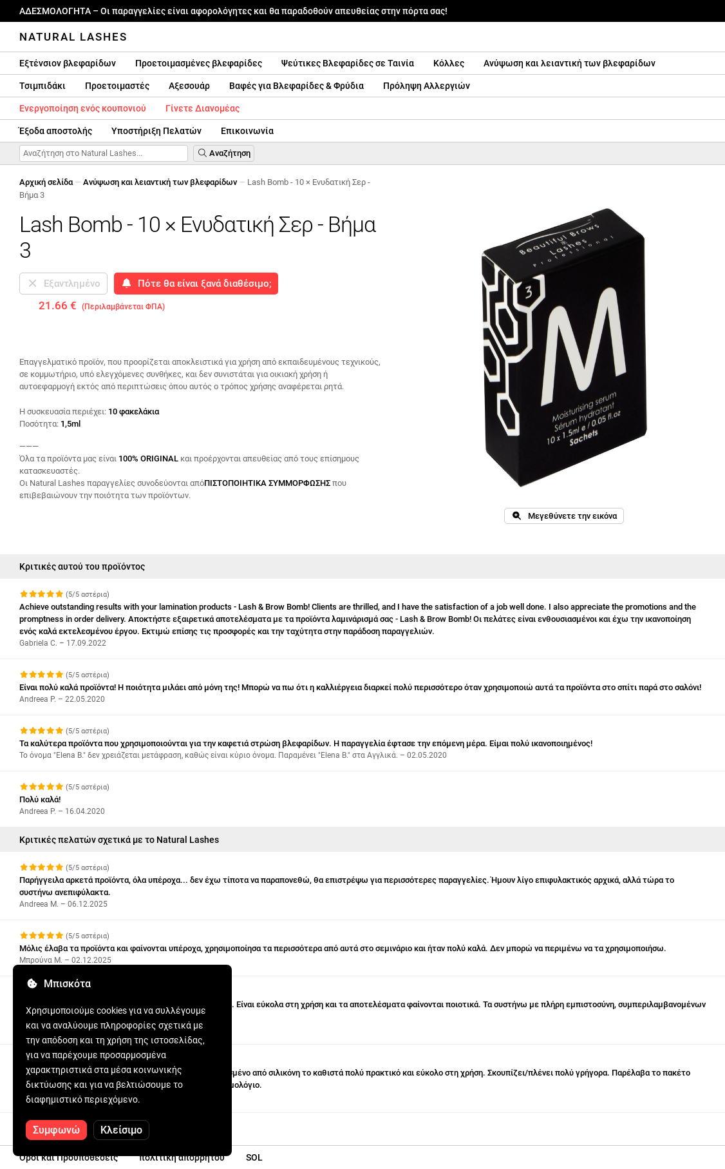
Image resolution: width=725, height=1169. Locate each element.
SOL (254, 1157)
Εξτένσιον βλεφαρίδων (67, 63)
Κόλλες (448, 63)
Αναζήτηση (223, 153)
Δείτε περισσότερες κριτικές (81, 1124)
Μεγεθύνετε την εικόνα (563, 516)
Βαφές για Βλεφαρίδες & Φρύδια (296, 86)
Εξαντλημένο (63, 283)
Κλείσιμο (121, 1130)
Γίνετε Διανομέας (202, 108)
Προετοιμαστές (117, 86)
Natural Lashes (73, 36)
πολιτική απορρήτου (182, 1157)
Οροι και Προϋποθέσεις (68, 1157)
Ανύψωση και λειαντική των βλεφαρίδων (569, 63)
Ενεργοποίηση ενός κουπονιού (82, 108)
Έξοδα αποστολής (55, 131)
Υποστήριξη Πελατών (156, 131)
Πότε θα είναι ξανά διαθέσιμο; (196, 283)
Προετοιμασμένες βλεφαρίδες (198, 63)
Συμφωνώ (56, 1130)
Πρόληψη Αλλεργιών (426, 86)
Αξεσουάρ (189, 86)
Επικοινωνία (247, 131)
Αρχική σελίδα (46, 182)
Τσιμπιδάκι (42, 86)
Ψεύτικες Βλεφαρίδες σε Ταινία (347, 63)
